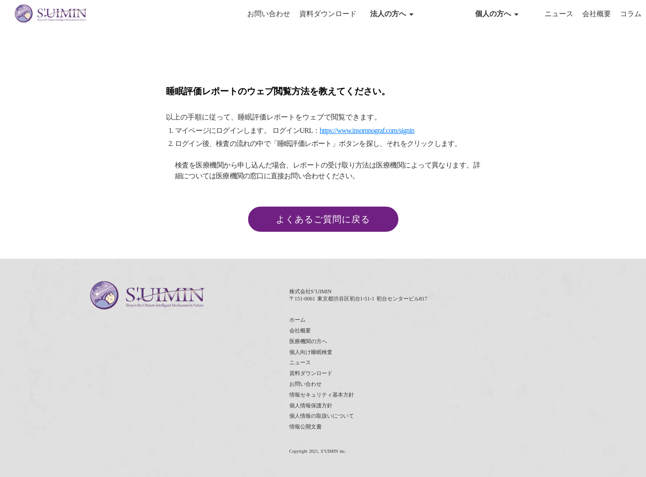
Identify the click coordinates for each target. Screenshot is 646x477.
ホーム (297, 320)
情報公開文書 (305, 427)
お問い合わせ (268, 14)
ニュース (559, 14)
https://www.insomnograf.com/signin (367, 130)
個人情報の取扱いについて (321, 416)
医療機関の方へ (308, 341)
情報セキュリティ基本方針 (321, 395)
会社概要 (596, 14)
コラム (631, 14)
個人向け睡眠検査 (310, 352)
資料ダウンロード (328, 14)
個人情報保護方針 (310, 405)
